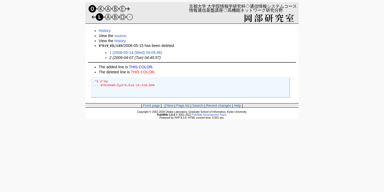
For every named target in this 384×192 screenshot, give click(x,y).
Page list (183, 105)
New (169, 105)
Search (197, 105)
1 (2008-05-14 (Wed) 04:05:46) (135, 52)
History (105, 31)
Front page (151, 105)
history (119, 41)
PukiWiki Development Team (209, 114)
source (120, 36)
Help (237, 105)
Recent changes (218, 105)
